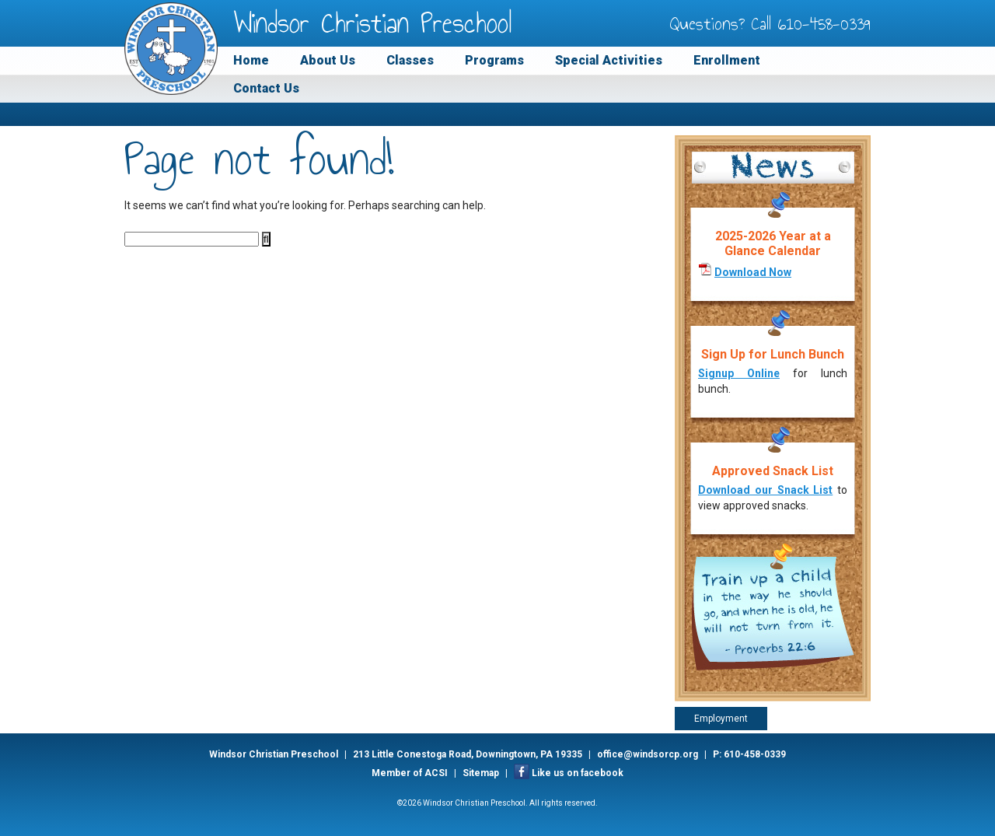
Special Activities (608, 60)
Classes (410, 60)
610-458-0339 (824, 23)
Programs (494, 60)
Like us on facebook (577, 773)
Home (251, 60)
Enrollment (726, 60)
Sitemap (481, 773)
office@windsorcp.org (647, 754)
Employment (721, 718)
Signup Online (739, 373)
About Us (327, 60)
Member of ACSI (410, 773)
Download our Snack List (765, 490)
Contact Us (266, 88)
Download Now (752, 272)
